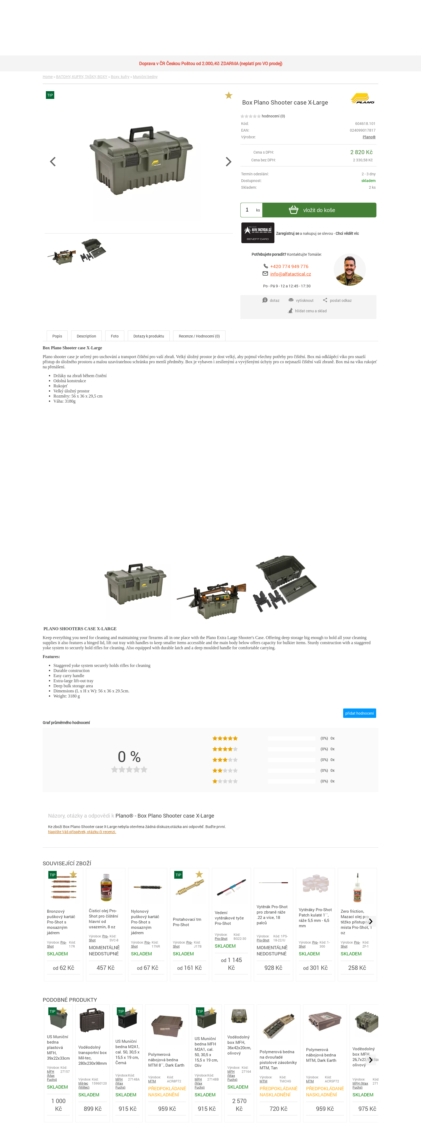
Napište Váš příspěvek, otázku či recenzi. (82, 831)
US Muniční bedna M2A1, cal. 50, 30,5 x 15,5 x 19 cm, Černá (127, 1051)
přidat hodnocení (359, 713)
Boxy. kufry (120, 76)
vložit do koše (311, 210)
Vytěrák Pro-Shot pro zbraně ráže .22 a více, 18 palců (272, 914)
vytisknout (301, 300)
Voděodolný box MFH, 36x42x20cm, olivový (239, 1045)
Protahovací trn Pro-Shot (187, 921)
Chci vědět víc (347, 233)
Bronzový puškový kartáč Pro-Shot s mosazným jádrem (61, 921)
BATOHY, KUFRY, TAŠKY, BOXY (81, 76)
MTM (152, 1081)
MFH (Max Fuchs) (52, 1076)
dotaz (271, 300)
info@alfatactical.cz (290, 274)
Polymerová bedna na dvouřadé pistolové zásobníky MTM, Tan (278, 1059)
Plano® (369, 136)
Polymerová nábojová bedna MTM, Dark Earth (321, 1055)
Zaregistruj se (287, 233)
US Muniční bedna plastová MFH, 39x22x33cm (58, 1047)
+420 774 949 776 (289, 266)
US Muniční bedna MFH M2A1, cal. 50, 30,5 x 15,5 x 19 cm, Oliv (206, 1052)
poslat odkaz (337, 300)
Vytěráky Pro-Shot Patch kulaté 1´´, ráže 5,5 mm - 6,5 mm (315, 917)
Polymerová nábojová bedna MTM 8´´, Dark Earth (166, 1060)
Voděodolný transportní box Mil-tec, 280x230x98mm (92, 1055)
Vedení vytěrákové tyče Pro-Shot (229, 918)
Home (48, 76)
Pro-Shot (221, 939)
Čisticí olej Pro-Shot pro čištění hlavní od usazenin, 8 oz (103, 918)
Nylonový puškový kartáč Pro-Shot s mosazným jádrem (145, 921)
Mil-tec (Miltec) (83, 1085)
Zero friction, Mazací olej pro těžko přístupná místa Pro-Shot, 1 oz (356, 921)
